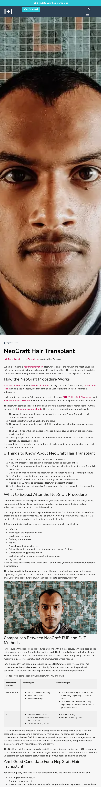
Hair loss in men (12, 385)
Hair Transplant (31, 359)
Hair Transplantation (13, 359)
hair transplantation (33, 366)
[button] (89, 9)
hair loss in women (40, 385)
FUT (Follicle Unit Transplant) (78, 397)
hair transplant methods (30, 409)
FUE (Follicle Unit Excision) (17, 400)
